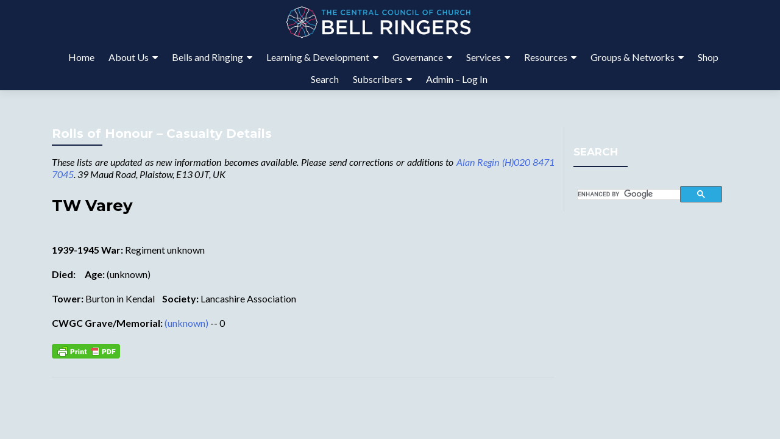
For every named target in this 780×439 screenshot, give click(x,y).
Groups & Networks (632, 57)
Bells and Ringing (207, 57)
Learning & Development (317, 57)
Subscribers (378, 79)
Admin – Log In (457, 79)
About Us (128, 57)
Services (483, 57)
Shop (708, 57)
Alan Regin (477, 162)
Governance (417, 57)
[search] (629, 194)
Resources (545, 57)
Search (325, 79)
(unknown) (186, 323)
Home (81, 57)
